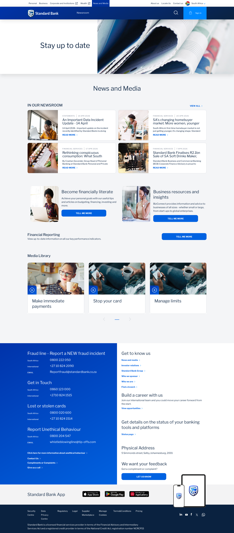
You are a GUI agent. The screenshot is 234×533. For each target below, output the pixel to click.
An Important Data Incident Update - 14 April (83, 121)
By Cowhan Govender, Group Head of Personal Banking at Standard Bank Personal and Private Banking (85, 162)
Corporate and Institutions (62, 3)
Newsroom (83, 12)
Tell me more (84, 213)
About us (155, 3)
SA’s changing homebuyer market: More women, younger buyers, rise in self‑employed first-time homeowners (176, 121)
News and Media (100, 3)
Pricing (139, 511)
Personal (33, 3)
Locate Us (166, 3)
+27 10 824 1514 (61, 418)
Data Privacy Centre (44, 515)
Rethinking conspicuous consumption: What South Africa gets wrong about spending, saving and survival (85, 154)
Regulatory (62, 511)
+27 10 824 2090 (62, 366)
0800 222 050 (60, 360)
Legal (74, 511)
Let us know (144, 476)
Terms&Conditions (122, 511)
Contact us (178, 3)
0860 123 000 (60, 389)
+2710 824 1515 (61, 395)
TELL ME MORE (184, 237)
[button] (104, 319)
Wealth (83, 3)
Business (43, 3)
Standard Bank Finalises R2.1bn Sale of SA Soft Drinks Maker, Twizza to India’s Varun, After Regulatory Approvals (177, 154)
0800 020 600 (60, 412)
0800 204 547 (60, 436)
